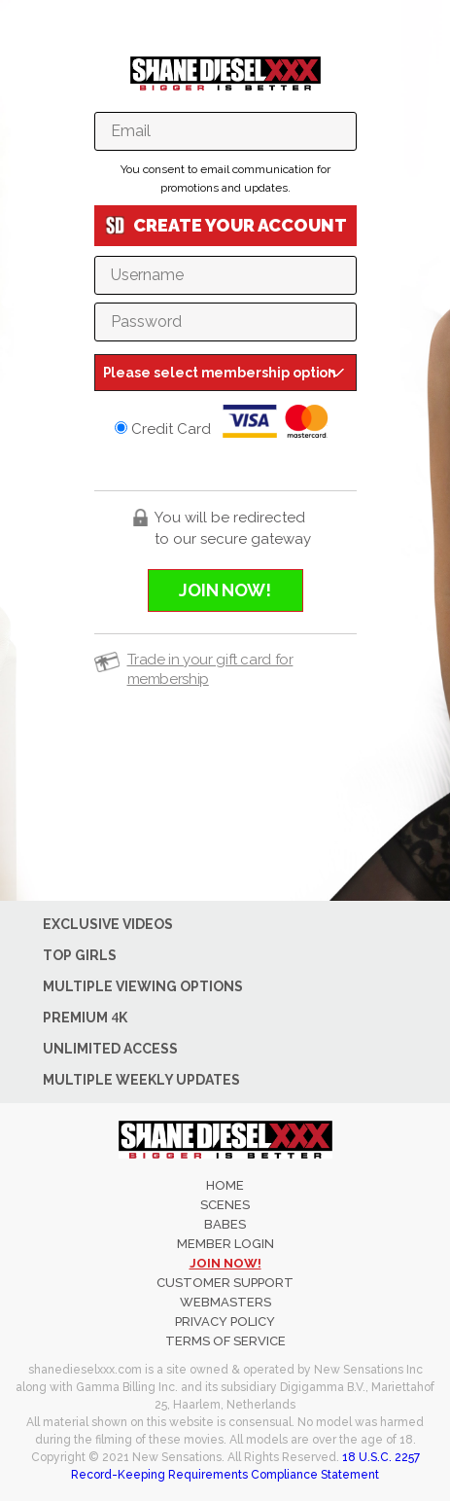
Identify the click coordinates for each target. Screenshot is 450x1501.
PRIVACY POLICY (225, 1321)
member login (225, 1243)
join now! (225, 1263)
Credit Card (225, 421)
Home (225, 1185)
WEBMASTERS (225, 1302)
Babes (225, 1224)
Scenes (225, 1204)
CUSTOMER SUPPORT (225, 1282)
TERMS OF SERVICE (225, 1341)
